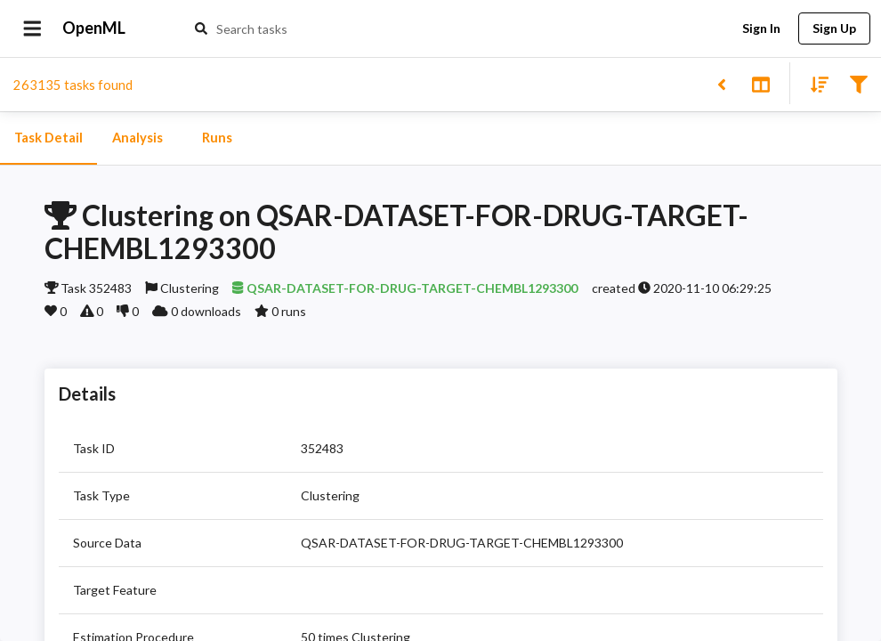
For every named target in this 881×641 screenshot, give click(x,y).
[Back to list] (721, 83)
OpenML (94, 28)
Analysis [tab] (137, 138)
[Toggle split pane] (760, 83)
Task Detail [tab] (48, 138)
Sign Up (834, 29)
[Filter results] (858, 83)
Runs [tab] (217, 138)
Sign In (760, 28)
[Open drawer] (32, 28)
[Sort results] (814, 83)
